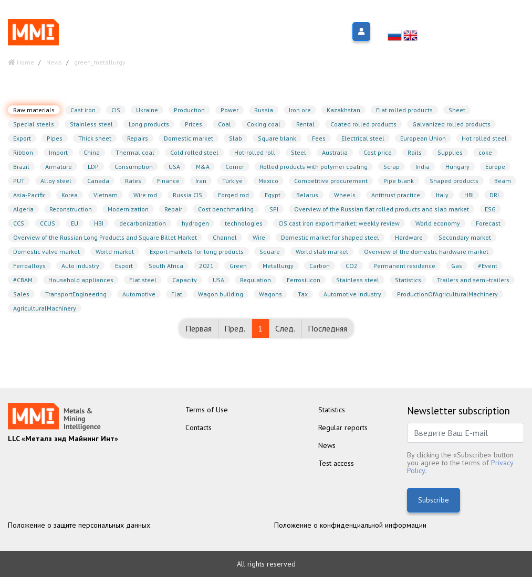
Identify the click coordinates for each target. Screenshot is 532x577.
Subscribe (433, 500)
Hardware (409, 237)
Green (238, 266)
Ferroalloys (29, 266)
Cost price (377, 152)
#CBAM (23, 280)
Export (22, 138)
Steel (298, 152)
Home (21, 62)
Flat (176, 294)
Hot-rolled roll (254, 152)
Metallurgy (278, 266)
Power (229, 110)
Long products (149, 124)
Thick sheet (94, 138)
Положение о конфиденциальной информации (350, 525)
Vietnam (105, 195)
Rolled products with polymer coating (314, 166)
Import (58, 152)
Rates (133, 181)
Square (269, 251)
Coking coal (263, 124)
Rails (415, 152)
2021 (206, 266)
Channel (225, 237)
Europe (495, 166)
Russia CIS (187, 195)
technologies (244, 223)
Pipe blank (398, 181)
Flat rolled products (404, 110)
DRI (494, 195)
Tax (303, 294)
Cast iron (83, 110)
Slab (235, 138)
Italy (442, 195)
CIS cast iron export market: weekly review (339, 223)
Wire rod (145, 195)
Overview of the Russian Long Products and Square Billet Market (105, 237)
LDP (93, 166)
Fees (319, 138)
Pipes (54, 138)
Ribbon (23, 152)
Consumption (133, 166)
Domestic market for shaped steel (330, 237)
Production (189, 110)
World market (115, 251)
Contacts (198, 427)
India (422, 166)
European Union (423, 138)
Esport (124, 266)
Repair (173, 209)
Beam (502, 181)
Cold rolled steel (194, 152)
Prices (193, 124)
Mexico (268, 181)
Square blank (277, 138)
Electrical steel (362, 138)
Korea (69, 195)
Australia (335, 152)
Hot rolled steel (484, 138)
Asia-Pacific (29, 195)
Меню (96, 32)
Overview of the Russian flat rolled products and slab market (381, 209)
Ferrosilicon (303, 280)
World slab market (322, 251)
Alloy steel (55, 181)
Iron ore (300, 110)
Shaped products (454, 181)
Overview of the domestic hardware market (426, 251)
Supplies (450, 152)
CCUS (47, 223)
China (92, 152)
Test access (336, 463)
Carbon (319, 266)
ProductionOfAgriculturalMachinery (447, 294)
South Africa (166, 266)
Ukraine (147, 110)
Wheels (345, 195)
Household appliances (80, 280)
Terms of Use (206, 409)
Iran (200, 181)
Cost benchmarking (226, 209)
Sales (21, 294)
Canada (98, 181)
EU (74, 223)
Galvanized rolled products (451, 124)
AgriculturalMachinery (44, 308)
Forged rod (233, 195)
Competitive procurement (331, 181)
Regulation (255, 280)
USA (174, 166)
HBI (469, 195)
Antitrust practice (395, 195)
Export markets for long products (197, 251)
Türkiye (232, 181)
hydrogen (195, 223)
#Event (487, 266)
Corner (234, 166)
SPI (273, 209)
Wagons (270, 294)
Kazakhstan (343, 110)
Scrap (391, 166)
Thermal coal (135, 152)
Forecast (488, 223)
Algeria (23, 209)
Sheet (456, 110)
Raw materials (34, 110)
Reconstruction (70, 209)
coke (485, 152)
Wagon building (220, 294)
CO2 (352, 266)
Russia (263, 110)
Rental (305, 124)
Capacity (184, 280)
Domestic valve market (46, 251)
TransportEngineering (76, 294)
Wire (259, 237)
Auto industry (80, 266)
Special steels (33, 124)
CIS (115, 110)
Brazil (21, 166)
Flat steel (143, 280)
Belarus (307, 195)
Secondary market (465, 237)
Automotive (138, 294)
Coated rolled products (363, 124)
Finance (168, 181)
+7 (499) (486, 23)
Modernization (128, 209)
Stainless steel (91, 124)
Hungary (457, 166)
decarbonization (142, 223)
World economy (437, 223)
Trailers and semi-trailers (473, 280)
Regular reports (343, 427)
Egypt (272, 195)
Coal (224, 124)
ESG (490, 209)
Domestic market (188, 138)
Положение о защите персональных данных (79, 525)
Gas (456, 266)
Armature (58, 166)
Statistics (408, 280)
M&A (203, 166)
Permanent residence (404, 266)
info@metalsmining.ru (483, 36)
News (327, 445)
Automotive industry (352, 294)
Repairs (137, 138)
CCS (18, 223)
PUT (19, 181)
